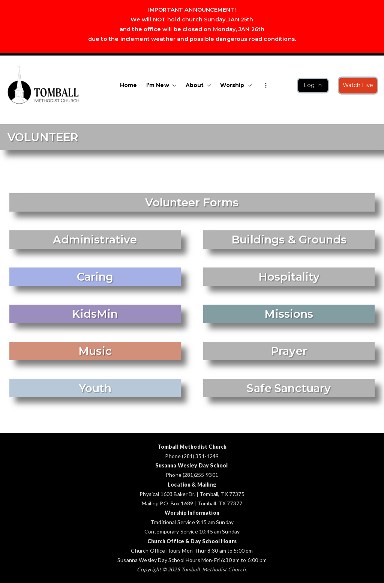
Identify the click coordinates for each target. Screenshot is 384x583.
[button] (173, 85)
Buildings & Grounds (288, 239)
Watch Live (358, 85)
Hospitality (289, 276)
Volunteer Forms (191, 202)
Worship (236, 85)
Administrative (95, 239)
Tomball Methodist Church (213, 569)
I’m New (161, 85)
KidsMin (95, 313)
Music (95, 351)
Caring (95, 276)
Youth (95, 388)
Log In (313, 85)
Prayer (289, 351)
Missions (288, 313)
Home (128, 85)
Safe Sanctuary (289, 388)
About (199, 85)
